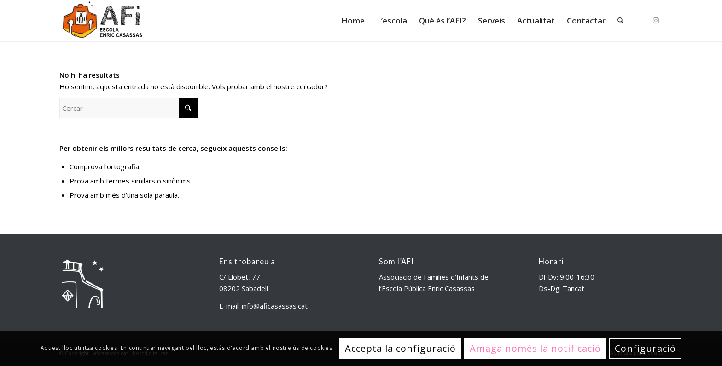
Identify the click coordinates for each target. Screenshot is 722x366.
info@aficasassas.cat (275, 305)
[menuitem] (353, 20)
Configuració (645, 348)
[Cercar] (620, 20)
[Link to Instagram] (656, 20)
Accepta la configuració (400, 348)
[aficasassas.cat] (101, 20)
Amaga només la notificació (535, 348)
